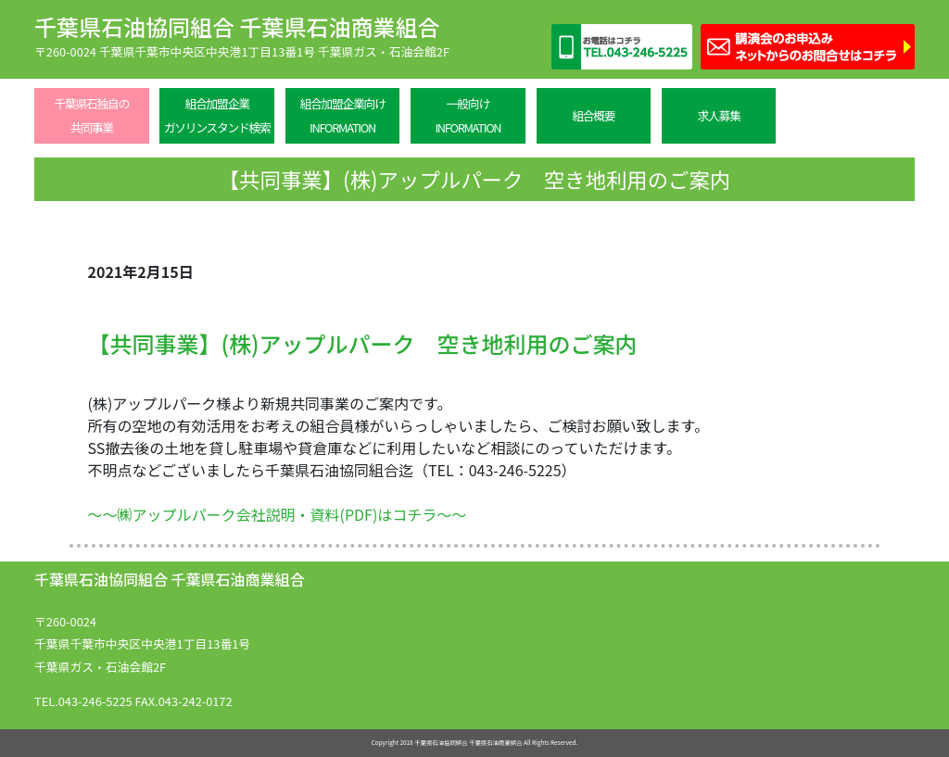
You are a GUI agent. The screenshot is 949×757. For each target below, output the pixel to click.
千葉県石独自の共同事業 (91, 115)
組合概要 (593, 115)
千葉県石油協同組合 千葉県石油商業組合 (236, 26)
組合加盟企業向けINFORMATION (342, 115)
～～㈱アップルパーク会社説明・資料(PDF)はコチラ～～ (277, 514)
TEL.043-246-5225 (83, 701)
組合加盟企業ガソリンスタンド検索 (217, 115)
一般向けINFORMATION (467, 115)
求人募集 (719, 115)
